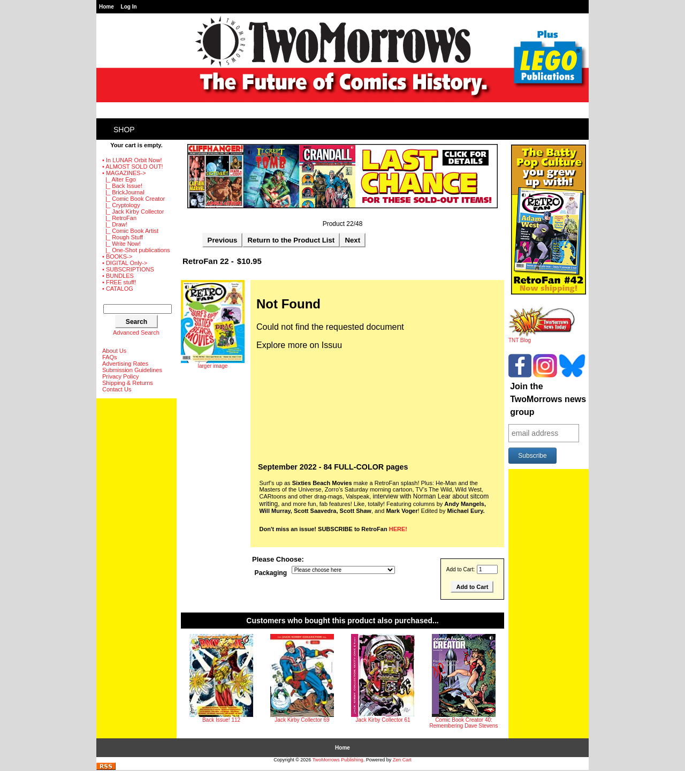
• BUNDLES (118, 276)
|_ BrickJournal (123, 192)
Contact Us (116, 389)
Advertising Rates (125, 363)
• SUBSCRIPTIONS (128, 269)
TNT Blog (541, 337)
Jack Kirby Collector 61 (382, 720)
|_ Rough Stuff (122, 237)
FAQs (109, 357)
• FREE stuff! (119, 282)
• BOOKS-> (117, 256)
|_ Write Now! (121, 243)
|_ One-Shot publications (136, 250)
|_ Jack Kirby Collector (133, 211)
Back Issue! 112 (221, 720)
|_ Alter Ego (119, 179)
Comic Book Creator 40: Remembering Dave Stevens (464, 723)
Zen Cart (402, 759)
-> (124, 173)
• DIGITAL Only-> (124, 263)
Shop (124, 129)
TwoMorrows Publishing (338, 759)
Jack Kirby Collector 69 (302, 720)
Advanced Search (136, 332)
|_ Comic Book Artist (130, 231)
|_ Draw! (114, 224)
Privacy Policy (120, 376)
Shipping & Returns (127, 383)
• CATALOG (117, 288)
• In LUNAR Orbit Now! (132, 160)
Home (106, 7)
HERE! (398, 529)
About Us (114, 350)
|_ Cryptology (121, 205)
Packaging (271, 573)
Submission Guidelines (132, 370)
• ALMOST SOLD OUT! (132, 166)
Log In (129, 7)
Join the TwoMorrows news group (548, 399)
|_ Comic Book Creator (133, 198)
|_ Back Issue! (122, 186)
